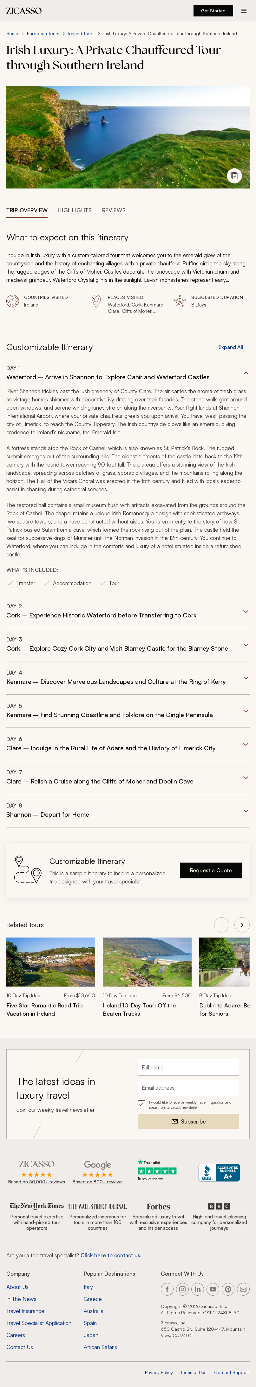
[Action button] (244, 10)
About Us (17, 1287)
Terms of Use (194, 1372)
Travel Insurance (25, 1311)
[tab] (27, 209)
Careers (15, 1335)
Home (12, 33)
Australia (93, 1311)
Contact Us (19, 1347)
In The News (21, 1299)
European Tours (43, 33)
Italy (88, 1287)
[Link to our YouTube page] (213, 1289)
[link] (50, 981)
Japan (91, 1335)
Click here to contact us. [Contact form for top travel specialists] (111, 1255)
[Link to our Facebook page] (167, 1289)
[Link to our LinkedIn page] (197, 1289)
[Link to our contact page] (243, 1289)
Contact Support (232, 1372)
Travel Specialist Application (38, 1323)
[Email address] (188, 1088)
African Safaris (100, 1347)
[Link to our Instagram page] (182, 1289)
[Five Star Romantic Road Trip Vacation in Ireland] (50, 1009)
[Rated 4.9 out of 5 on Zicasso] (36, 1173)
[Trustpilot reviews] (158, 1170)
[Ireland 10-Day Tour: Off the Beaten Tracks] (147, 1009)
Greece (93, 1299)
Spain (90, 1323)
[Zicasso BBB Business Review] (219, 1173)
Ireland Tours (81, 33)
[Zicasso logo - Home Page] (24, 11)
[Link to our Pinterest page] (228, 1289)
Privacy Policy (159, 1372)
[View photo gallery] (234, 175)
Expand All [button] (231, 347)
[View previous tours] (221, 924)
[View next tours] (242, 924)
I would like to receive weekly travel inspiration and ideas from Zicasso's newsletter (190, 1105)
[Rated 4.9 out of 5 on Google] (97, 1173)
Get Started (213, 10)
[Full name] (188, 1067)
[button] (128, 479)
